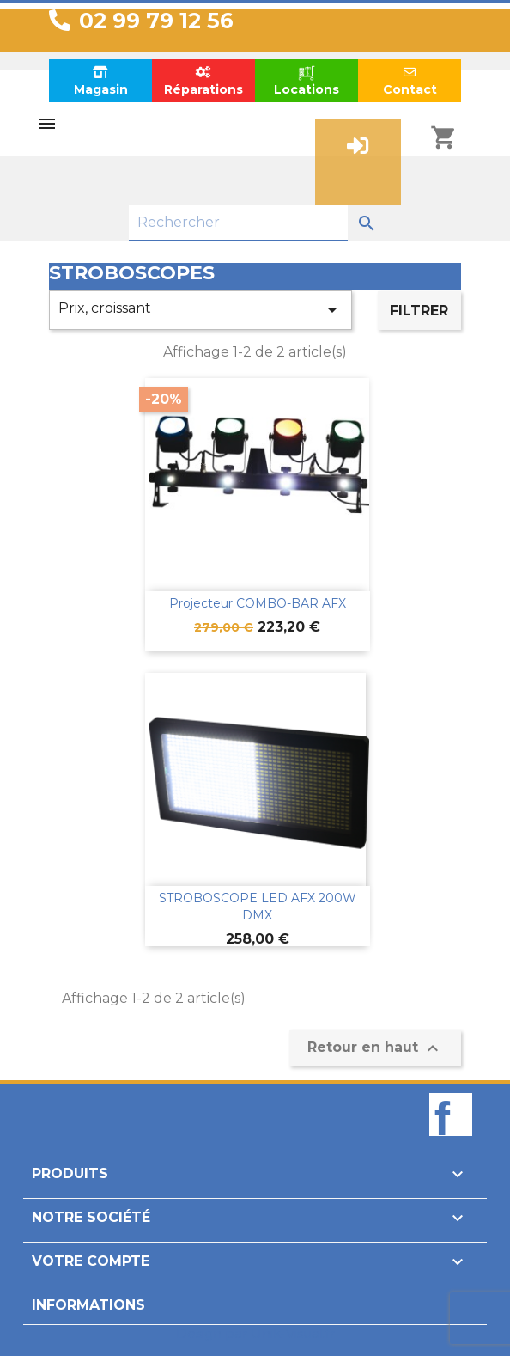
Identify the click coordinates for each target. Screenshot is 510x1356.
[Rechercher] (238, 223)
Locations (306, 80)
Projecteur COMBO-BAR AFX (257, 603)
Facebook (450, 1143)
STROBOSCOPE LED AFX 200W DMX (257, 906)
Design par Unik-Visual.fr (255, 1333)
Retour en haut (375, 1048)
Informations (88, 1305)
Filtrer (419, 310)
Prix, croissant (200, 310)
